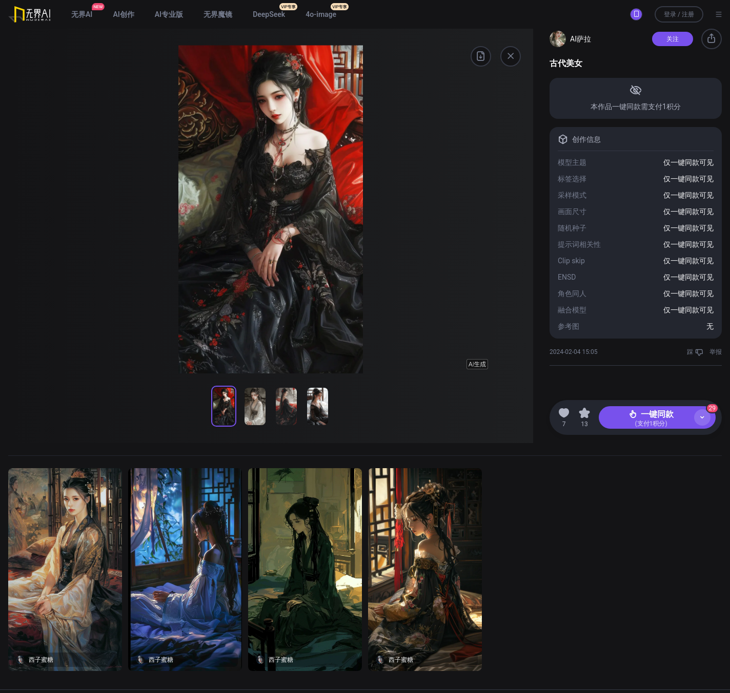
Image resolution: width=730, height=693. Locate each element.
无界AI (81, 14)
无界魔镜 (218, 14)
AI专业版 (169, 14)
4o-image (321, 14)
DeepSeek (269, 14)
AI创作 (123, 14)
